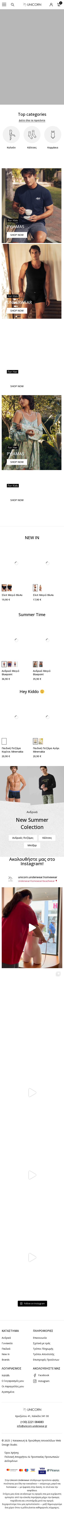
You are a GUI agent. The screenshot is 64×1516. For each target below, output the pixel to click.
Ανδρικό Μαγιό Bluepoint (10, 672)
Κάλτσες (32, 147)
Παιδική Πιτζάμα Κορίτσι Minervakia (12, 750)
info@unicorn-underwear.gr (32, 1426)
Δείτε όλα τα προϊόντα (32, 120)
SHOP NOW (17, 234)
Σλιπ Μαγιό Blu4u (12, 595)
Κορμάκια (52, 147)
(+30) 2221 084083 (32, 1422)
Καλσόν (11, 147)
